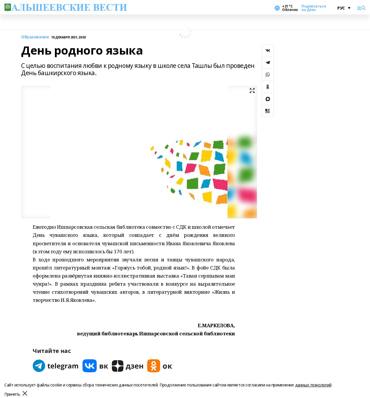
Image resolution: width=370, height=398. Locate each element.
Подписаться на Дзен (313, 8)
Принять (12, 394)
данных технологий (313, 385)
